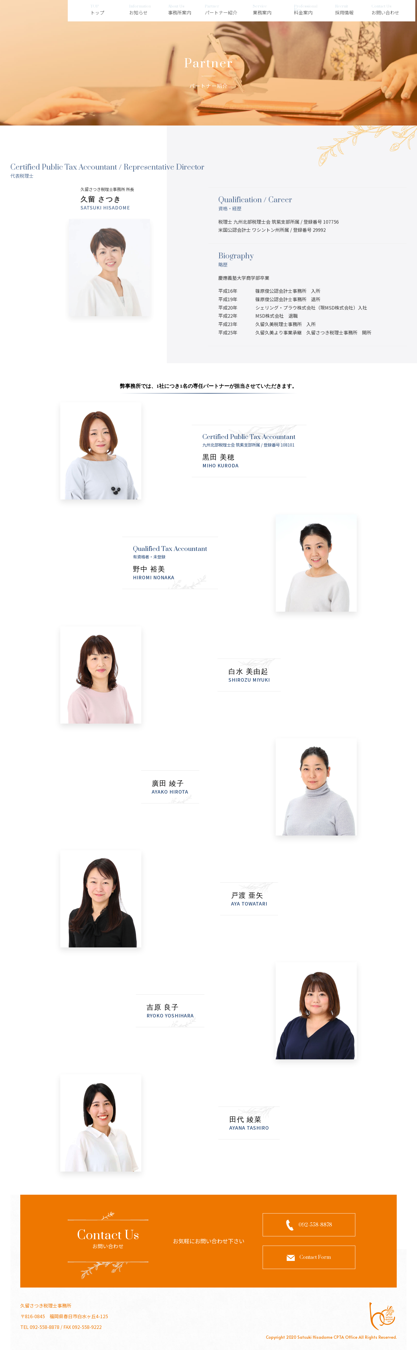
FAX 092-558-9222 (82, 1326)
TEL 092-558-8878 (39, 1326)
